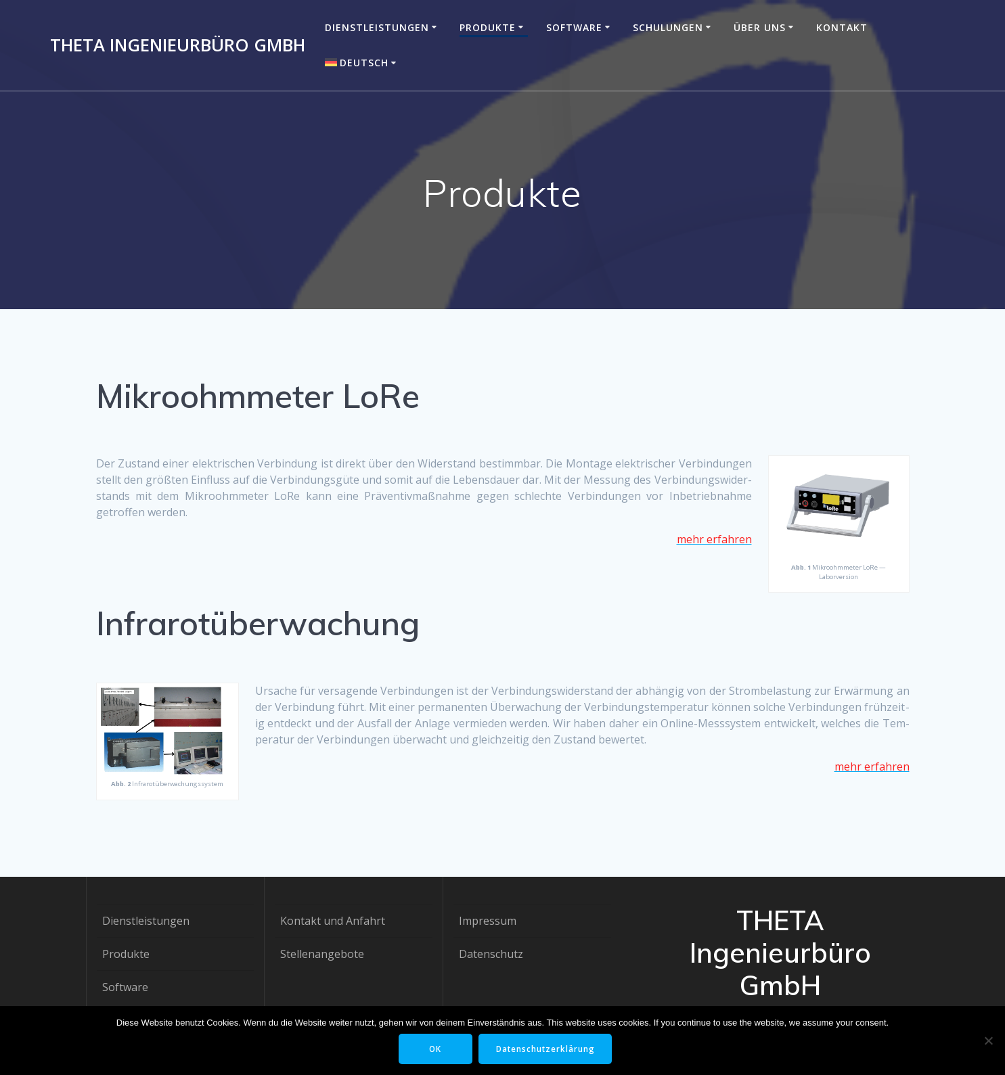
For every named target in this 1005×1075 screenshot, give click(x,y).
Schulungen (668, 27)
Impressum (487, 920)
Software (574, 27)
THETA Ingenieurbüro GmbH (177, 45)
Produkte (488, 27)
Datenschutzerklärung (547, 1049)
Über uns (760, 27)
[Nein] (988, 1040)
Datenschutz (491, 953)
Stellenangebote (322, 953)
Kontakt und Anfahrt (332, 920)
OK (434, 1049)
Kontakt (842, 27)
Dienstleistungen (377, 27)
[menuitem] (363, 62)
